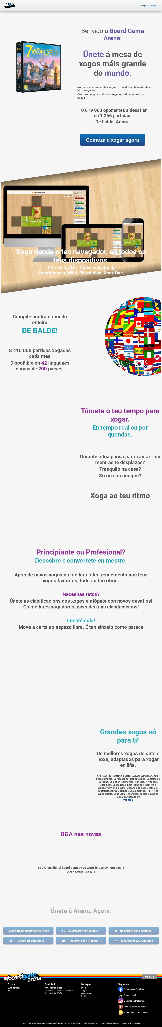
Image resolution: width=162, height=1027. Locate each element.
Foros (83, 996)
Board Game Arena (30, 1023)
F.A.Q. (10, 990)
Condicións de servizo (109, 1023)
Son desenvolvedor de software (58, 990)
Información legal (72, 1023)
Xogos (84, 990)
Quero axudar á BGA (53, 993)
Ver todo (128, 799)
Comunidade (87, 993)
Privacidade (126, 1023)
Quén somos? (14, 988)
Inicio (83, 988)
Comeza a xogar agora (112, 140)
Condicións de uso (90, 1023)
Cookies (136, 1023)
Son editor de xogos (53, 988)
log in (153, 5)
